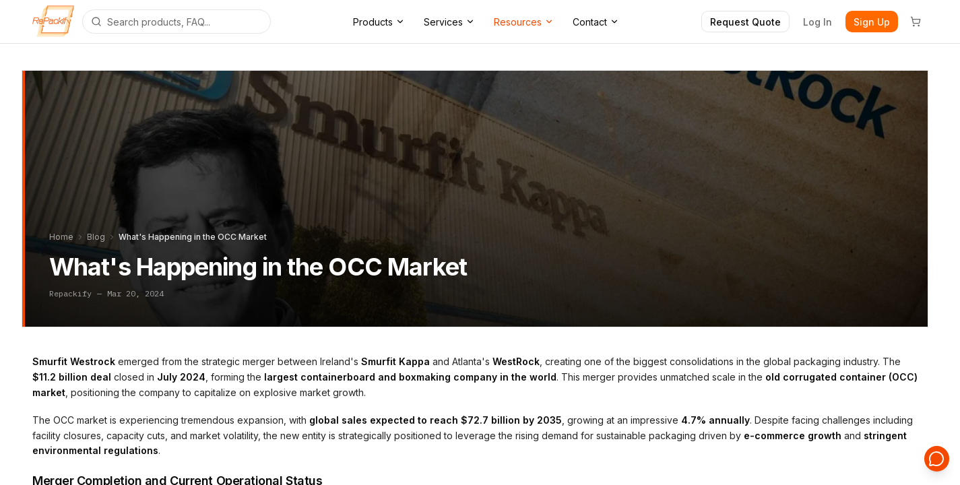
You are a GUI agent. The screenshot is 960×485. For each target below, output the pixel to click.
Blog (96, 237)
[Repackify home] (53, 21)
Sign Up (872, 22)
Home (61, 237)
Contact (596, 22)
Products (379, 22)
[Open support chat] (937, 462)
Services (449, 22)
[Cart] (915, 21)
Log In (817, 22)
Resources (524, 22)
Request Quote (745, 22)
